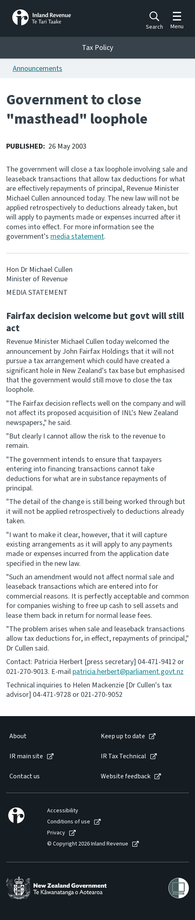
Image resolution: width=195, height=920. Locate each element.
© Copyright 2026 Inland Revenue (87, 844)
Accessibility (62, 810)
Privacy (56, 833)
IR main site (26, 756)
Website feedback (125, 776)
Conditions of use (68, 821)
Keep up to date (123, 736)
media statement (77, 236)
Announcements (37, 68)
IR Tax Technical (123, 756)
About (18, 736)
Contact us (24, 776)
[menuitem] (46, 736)
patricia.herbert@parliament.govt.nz (128, 672)
